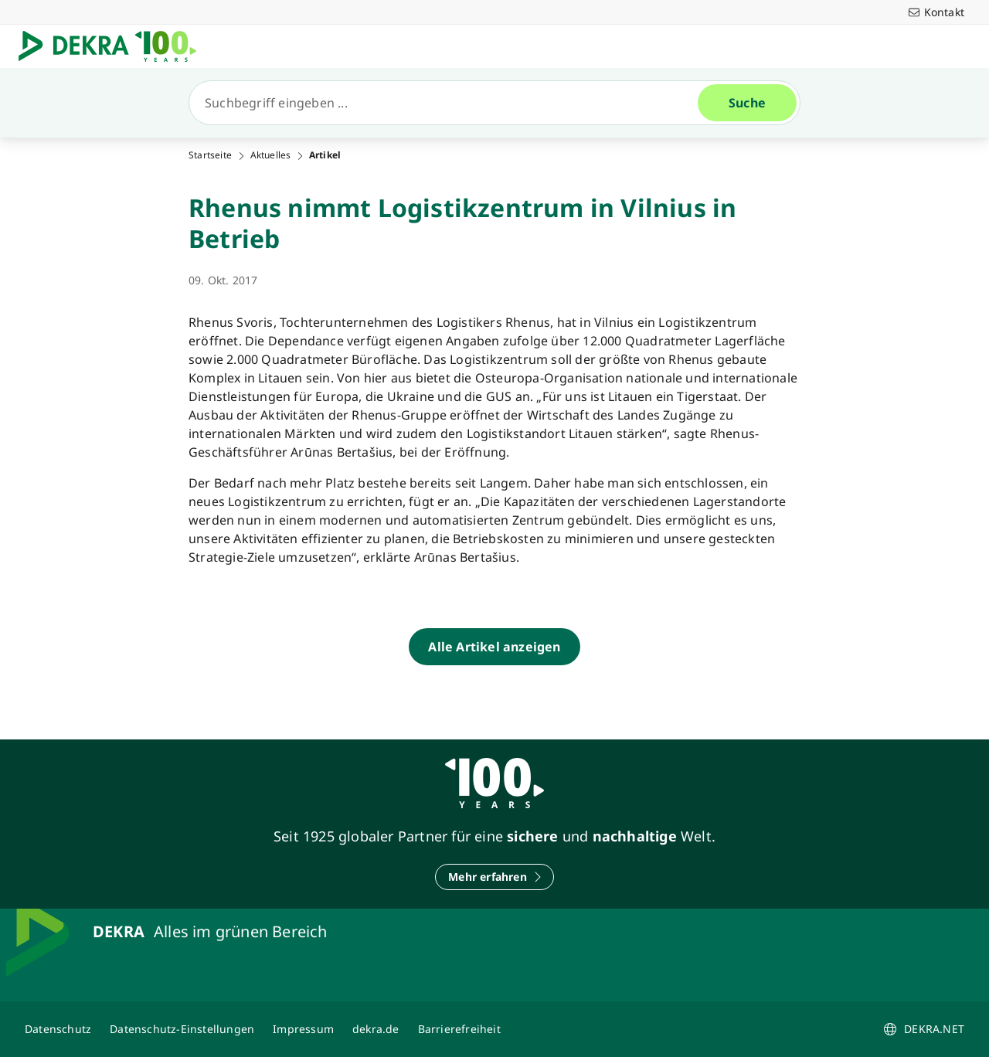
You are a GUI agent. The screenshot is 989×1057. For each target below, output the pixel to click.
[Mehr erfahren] (494, 877)
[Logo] (114, 46)
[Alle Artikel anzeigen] (494, 646)
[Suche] (450, 102)
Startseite (210, 155)
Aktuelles (270, 155)
